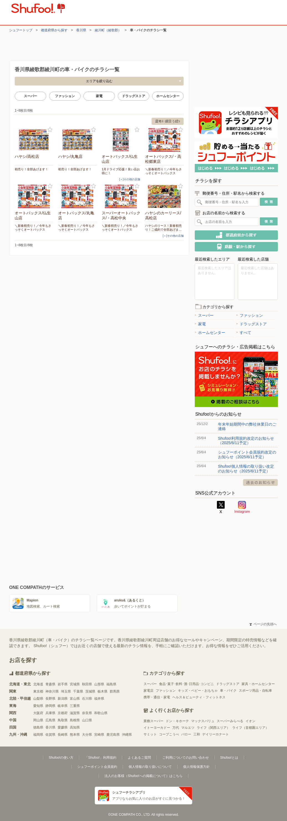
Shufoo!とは (229, 758)
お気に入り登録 (50, 129)
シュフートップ (20, 30)
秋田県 (87, 684)
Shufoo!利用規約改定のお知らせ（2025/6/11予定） (246, 440)
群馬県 (115, 691)
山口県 (87, 720)
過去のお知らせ (260, 482)
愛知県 (38, 706)
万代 (175, 728)
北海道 (38, 684)
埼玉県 (66, 691)
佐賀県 (50, 735)
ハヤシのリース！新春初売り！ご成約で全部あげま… (163, 227)
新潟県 (63, 699)
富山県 (75, 699)
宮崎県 (99, 735)
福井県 (99, 699)
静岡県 (50, 706)
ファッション (65, 96)
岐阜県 (63, 706)
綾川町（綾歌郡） (108, 30)
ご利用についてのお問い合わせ (185, 758)
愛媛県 (63, 727)
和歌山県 (100, 713)
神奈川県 (52, 691)
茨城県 (90, 691)
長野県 (50, 699)
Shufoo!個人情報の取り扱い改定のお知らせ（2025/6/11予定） (246, 468)
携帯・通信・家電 (157, 697)
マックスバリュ (202, 721)
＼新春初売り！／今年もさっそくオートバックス (163, 171)
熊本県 (75, 735)
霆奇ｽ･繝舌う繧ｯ (167, 121)
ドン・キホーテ (177, 721)
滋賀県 (75, 713)
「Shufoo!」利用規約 (100, 758)
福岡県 (38, 735)
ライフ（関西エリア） (213, 728)
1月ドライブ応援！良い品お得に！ (121, 171)
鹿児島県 (113, 735)
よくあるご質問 (139, 758)
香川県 (81, 30)
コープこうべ (169, 734)
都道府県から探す (54, 30)
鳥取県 (63, 720)
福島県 (111, 684)
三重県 (75, 706)
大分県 (87, 735)
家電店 (148, 691)
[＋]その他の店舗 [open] (129, 179)
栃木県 (102, 691)
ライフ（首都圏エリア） (250, 728)
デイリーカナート (215, 734)
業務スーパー (153, 721)
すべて (243, 332)
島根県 (75, 720)
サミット (150, 734)
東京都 (38, 691)
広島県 (50, 720)
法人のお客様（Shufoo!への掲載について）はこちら (143, 776)
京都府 (63, 713)
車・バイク (228, 691)
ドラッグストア (133, 96)
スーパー (30, 96)
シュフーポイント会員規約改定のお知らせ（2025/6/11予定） (247, 454)
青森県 (50, 684)
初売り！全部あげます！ (31, 169)
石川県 (87, 699)
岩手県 (63, 684)
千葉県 (78, 691)
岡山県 (38, 720)
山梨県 (38, 699)
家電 (99, 96)
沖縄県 (127, 735)
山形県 (99, 684)
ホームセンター (168, 96)
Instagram (242, 507)
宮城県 (75, 684)
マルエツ (187, 728)
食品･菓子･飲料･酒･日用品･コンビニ (186, 684)
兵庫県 (50, 713)
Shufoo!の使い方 (61, 758)
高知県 (75, 727)
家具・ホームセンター (258, 684)
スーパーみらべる (230, 721)
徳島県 (38, 727)
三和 (196, 734)
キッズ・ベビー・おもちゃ (198, 691)
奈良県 (87, 713)
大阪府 (38, 713)
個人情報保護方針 (196, 767)
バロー (186, 734)
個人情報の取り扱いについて (150, 767)
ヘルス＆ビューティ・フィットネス (199, 697)
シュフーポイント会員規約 (97, 767)
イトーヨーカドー (157, 728)
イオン (250, 721)
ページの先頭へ (263, 624)
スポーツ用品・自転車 (255, 691)
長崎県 (63, 735)
